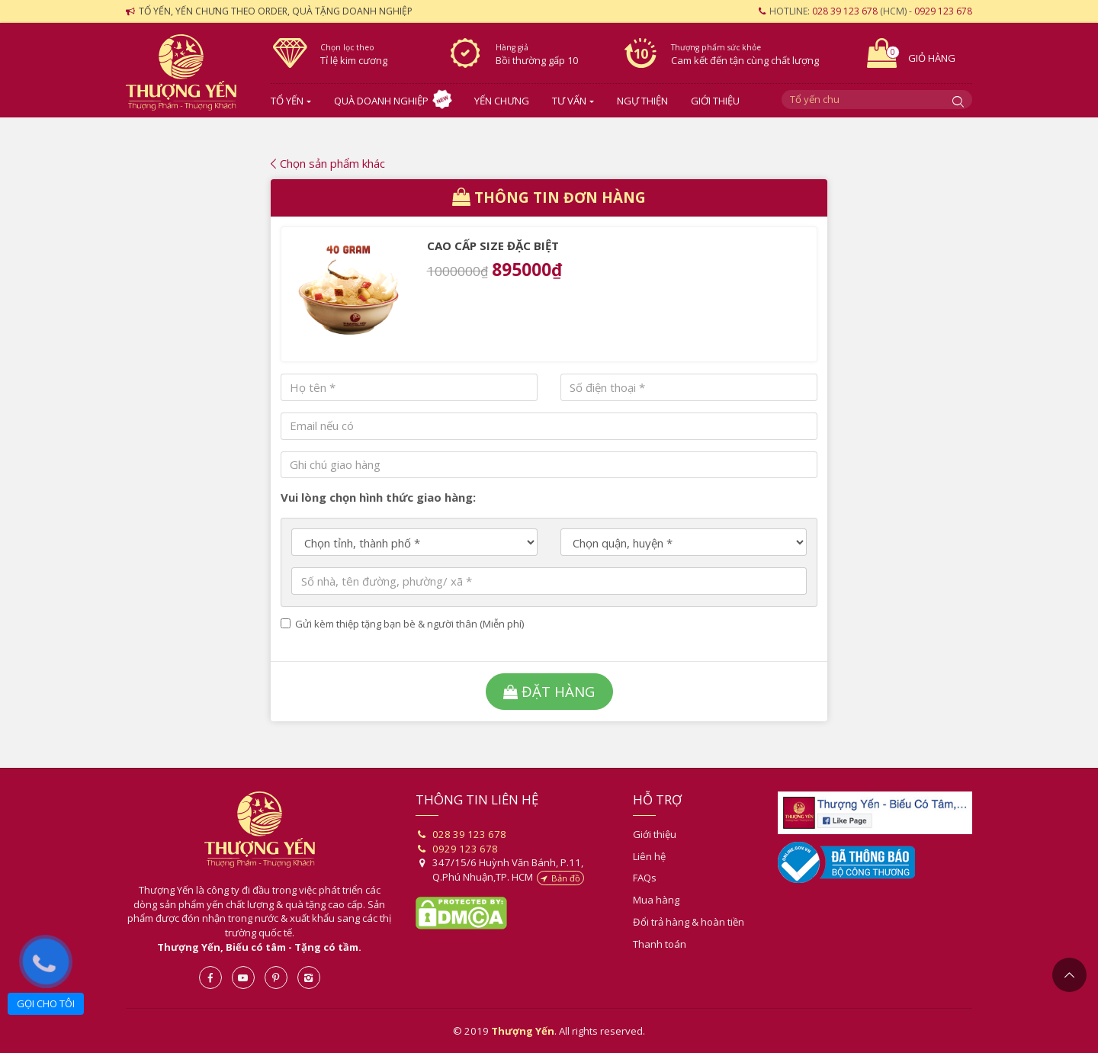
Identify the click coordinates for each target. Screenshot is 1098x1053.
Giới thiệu (715, 101)
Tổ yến (287, 101)
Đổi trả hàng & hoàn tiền (688, 922)
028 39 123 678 (845, 11)
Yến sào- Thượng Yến (187, 72)
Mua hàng (656, 900)
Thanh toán (659, 944)
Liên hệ (649, 856)
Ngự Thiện (642, 101)
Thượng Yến (259, 829)
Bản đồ (560, 878)
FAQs (645, 877)
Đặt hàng (549, 691)
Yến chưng (501, 101)
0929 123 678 (943, 11)
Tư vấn (569, 101)
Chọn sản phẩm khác (328, 163)
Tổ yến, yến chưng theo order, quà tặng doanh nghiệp (276, 11)
